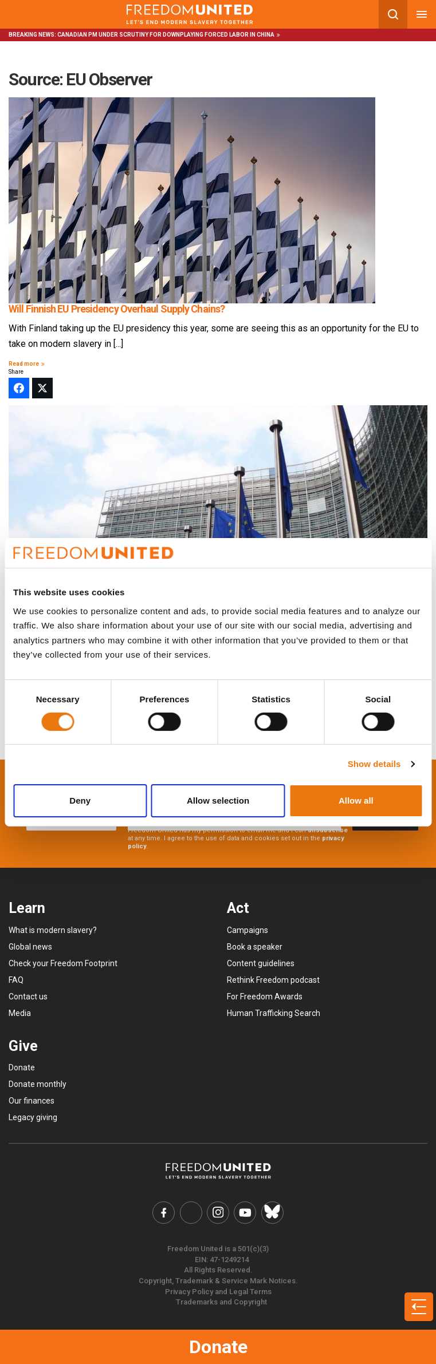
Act (238, 908)
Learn (27, 908)
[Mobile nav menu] (421, 14)
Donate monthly (37, 1084)
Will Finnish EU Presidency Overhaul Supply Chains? (117, 309)
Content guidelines (260, 963)
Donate (218, 1347)
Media (20, 1013)
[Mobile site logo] (189, 14)
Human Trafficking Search (273, 1013)
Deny (80, 800)
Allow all (356, 800)
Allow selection (218, 800)
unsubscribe (328, 830)
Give (23, 1046)
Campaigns (247, 930)
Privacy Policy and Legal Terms (218, 1290)
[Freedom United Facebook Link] (165, 1212)
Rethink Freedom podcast (273, 980)
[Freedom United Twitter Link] (192, 1212)
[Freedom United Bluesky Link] (270, 1212)
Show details (374, 764)
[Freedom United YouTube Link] (245, 1212)
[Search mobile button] (393, 14)
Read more (28, 364)
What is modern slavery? (53, 930)
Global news (30, 946)
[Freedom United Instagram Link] (218, 1212)
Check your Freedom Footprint (63, 963)
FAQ (16, 980)
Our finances (31, 1100)
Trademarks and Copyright (221, 1301)
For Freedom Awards (265, 996)
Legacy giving (33, 1117)
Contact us (28, 996)
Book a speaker (254, 946)
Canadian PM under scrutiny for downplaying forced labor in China (165, 34)
